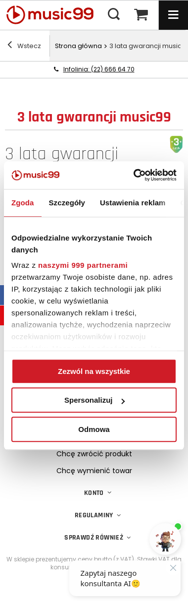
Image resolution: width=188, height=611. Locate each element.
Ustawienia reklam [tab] (133, 202)
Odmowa (93, 429)
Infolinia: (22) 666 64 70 (99, 69)
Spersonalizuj (94, 400)
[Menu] (173, 15)
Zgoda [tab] (22, 202)
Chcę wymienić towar (94, 471)
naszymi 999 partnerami (83, 265)
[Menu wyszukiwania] (113, 15)
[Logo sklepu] (54, 14)
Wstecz (24, 46)
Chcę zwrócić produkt (94, 454)
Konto (94, 493)
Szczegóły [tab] (67, 202)
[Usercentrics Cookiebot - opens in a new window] (134, 175)
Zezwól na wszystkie (94, 371)
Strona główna (78, 46)
